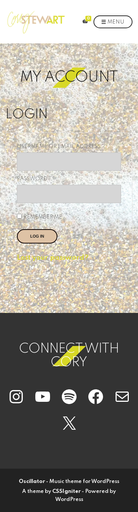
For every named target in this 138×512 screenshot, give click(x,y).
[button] (36, 21)
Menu (113, 22)
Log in (37, 236)
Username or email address (69, 146)
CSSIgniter (66, 491)
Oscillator (32, 481)
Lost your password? (52, 257)
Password (48, 178)
